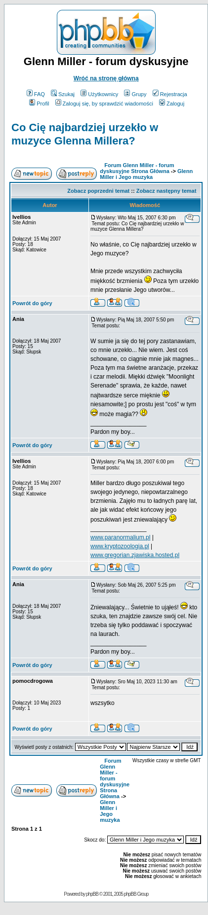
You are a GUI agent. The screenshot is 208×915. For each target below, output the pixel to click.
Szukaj (63, 94)
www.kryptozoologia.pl (119, 546)
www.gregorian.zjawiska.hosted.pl (134, 555)
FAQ (36, 94)
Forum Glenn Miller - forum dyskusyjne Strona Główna (137, 168)
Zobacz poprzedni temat (98, 191)
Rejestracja (170, 94)
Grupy (135, 94)
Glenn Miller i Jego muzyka (146, 174)
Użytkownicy (99, 94)
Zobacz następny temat (166, 191)
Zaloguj (171, 103)
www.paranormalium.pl (120, 537)
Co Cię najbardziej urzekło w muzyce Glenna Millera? (84, 133)
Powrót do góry (32, 303)
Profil (39, 103)
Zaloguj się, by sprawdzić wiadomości (104, 103)
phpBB (92, 894)
